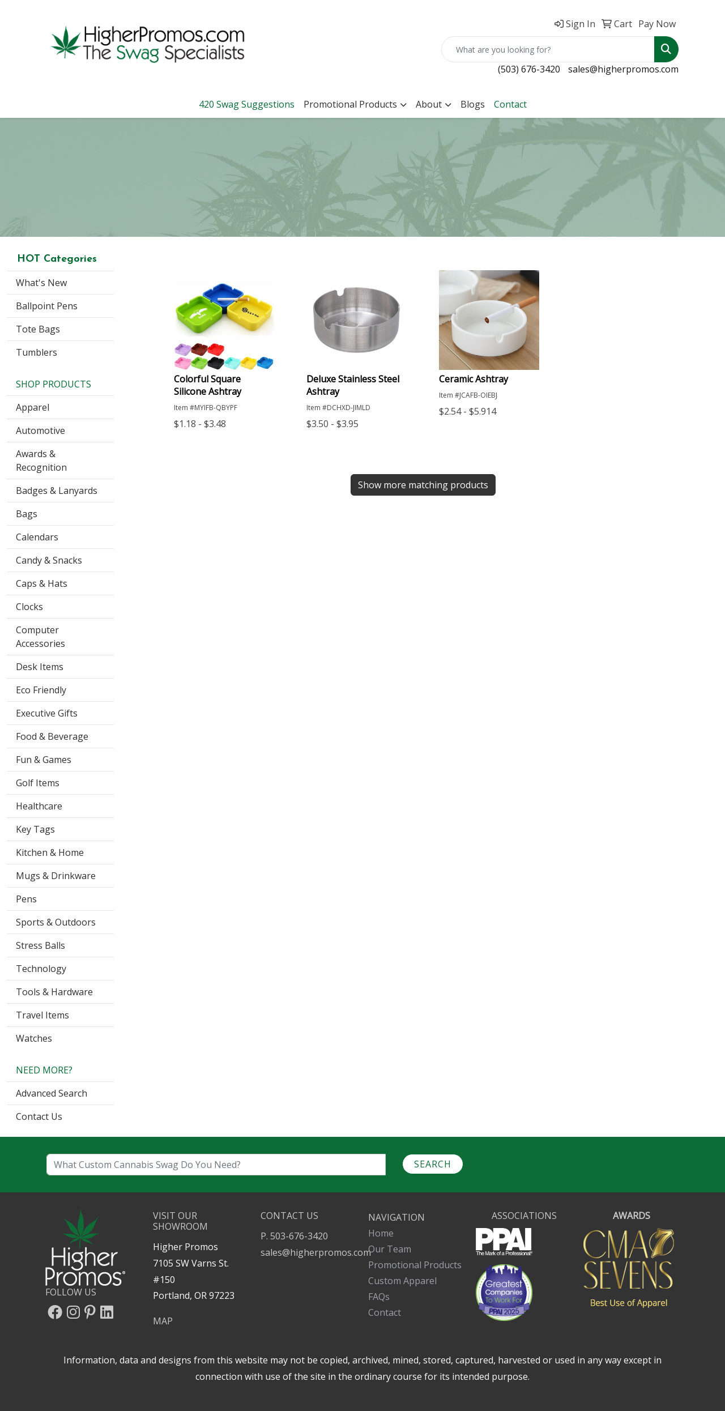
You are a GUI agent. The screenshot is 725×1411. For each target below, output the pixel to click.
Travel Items (42, 1015)
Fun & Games (43, 759)
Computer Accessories (40, 637)
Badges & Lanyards (56, 490)
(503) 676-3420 (529, 69)
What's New (41, 282)
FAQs (379, 1296)
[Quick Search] (548, 49)
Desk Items (39, 666)
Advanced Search (51, 1093)
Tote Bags (38, 329)
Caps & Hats (41, 583)
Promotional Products (350, 104)
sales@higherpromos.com (623, 69)
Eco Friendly (41, 690)
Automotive (40, 430)
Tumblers (36, 352)
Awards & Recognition (41, 460)
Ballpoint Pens (47, 306)
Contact (384, 1312)
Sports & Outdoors (56, 922)
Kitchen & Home (50, 852)
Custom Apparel (402, 1280)
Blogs (472, 104)
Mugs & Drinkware (56, 875)
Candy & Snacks (49, 560)
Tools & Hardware (54, 992)
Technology (41, 968)
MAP (163, 1321)
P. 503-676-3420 (294, 1236)
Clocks (29, 606)
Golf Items (37, 783)
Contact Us (39, 1116)
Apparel (32, 407)
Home (381, 1233)
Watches (34, 1038)
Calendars (37, 537)
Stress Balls (40, 945)
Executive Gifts (47, 713)
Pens (26, 899)
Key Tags (35, 829)
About (429, 104)
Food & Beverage (52, 736)
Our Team (389, 1249)
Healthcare (39, 806)
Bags (26, 514)
